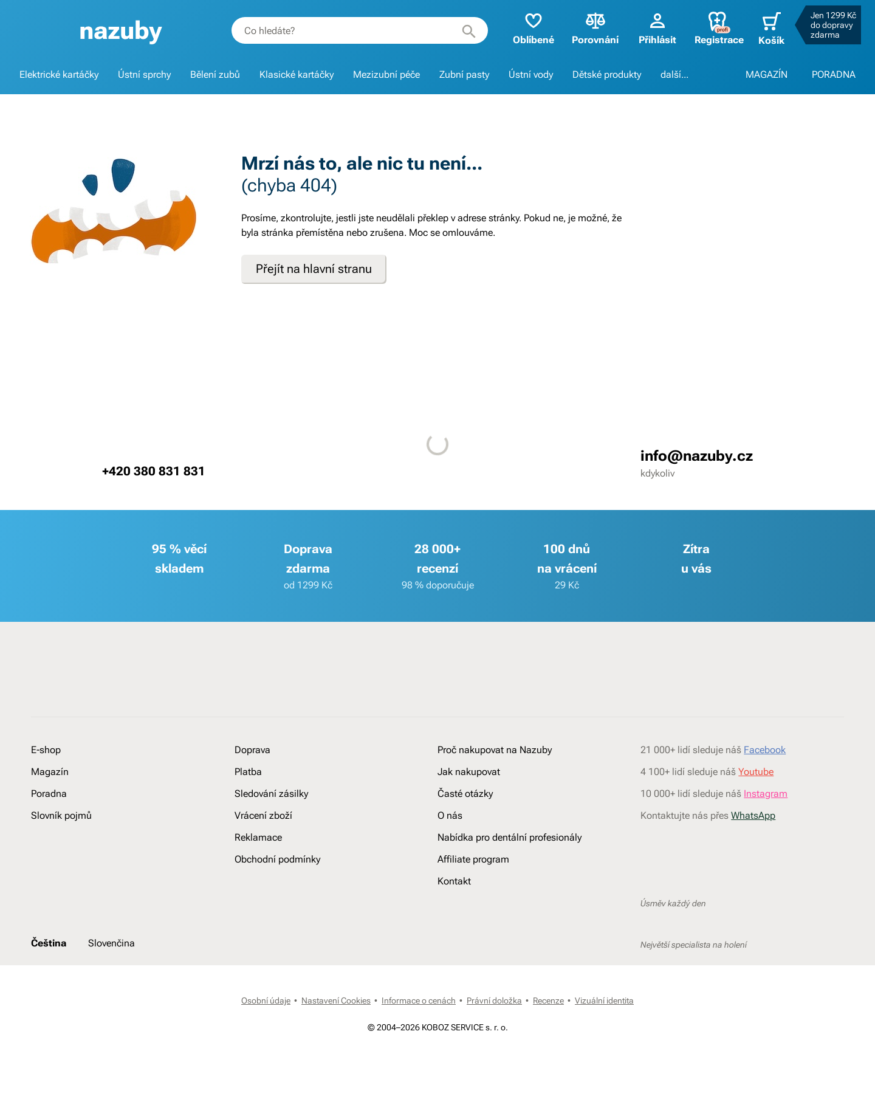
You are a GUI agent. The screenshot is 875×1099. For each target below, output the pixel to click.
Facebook (765, 789)
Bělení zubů (215, 74)
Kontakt (454, 920)
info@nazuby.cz (696, 455)
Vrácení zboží (263, 855)
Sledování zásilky (271, 833)
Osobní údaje (265, 1079)
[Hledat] (463, 30)
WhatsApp (753, 855)
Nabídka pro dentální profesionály (509, 877)
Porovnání (589, 28)
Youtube (756, 811)
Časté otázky (465, 833)
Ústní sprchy (144, 74)
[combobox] (355, 30)
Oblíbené (527, 28)
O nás (449, 855)
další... (674, 74)
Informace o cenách (419, 1079)
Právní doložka (494, 1079)
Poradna (49, 833)
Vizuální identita (604, 1079)
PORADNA (834, 74)
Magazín (50, 811)
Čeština (48, 1012)
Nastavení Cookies (336, 1079)
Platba (248, 811)
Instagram (765, 833)
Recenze (548, 1079)
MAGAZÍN (766, 74)
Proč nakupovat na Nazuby (494, 789)
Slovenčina (111, 1012)
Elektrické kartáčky (58, 74)
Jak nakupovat (468, 811)
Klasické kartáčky (296, 74)
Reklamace (258, 877)
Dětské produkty (606, 74)
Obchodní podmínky (277, 898)
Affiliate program (473, 898)
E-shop (46, 789)
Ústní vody (531, 74)
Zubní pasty (464, 74)
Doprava (252, 789)
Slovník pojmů (61, 855)
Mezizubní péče (386, 74)
